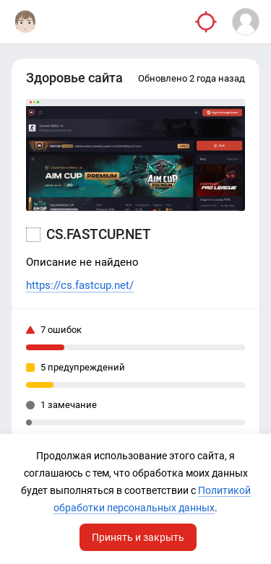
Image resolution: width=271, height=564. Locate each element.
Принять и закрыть (138, 537)
